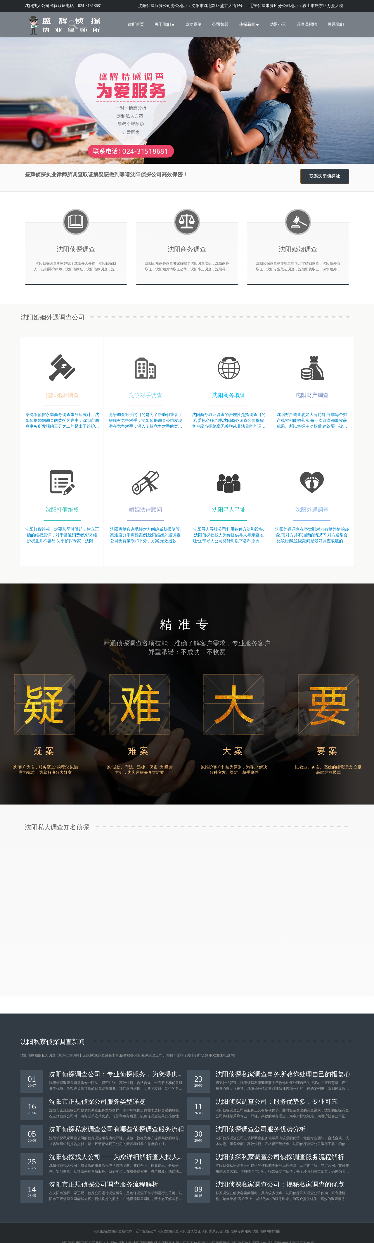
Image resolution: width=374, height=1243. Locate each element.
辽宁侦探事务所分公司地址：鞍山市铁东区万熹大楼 (296, 6)
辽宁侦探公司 (146, 1231)
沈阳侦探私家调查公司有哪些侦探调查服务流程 (116, 1128)
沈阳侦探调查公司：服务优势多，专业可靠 (277, 1100)
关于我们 (165, 24)
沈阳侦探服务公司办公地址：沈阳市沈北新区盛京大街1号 (191, 6)
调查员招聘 (307, 24)
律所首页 (136, 24)
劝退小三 (278, 24)
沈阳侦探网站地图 (266, 1231)
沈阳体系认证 (212, 1231)
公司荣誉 (220, 24)
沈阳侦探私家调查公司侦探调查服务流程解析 (280, 1156)
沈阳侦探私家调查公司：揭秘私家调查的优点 (280, 1183)
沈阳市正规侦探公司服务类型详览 (97, 1100)
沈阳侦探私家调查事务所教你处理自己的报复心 (283, 1073)
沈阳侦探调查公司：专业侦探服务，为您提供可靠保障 (116, 1073)
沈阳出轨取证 (190, 1231)
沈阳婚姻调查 (168, 1231)
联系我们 (336, 24)
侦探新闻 (249, 24)
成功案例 (193, 24)
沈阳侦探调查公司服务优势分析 (261, 1128)
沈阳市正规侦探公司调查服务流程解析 (103, 1183)
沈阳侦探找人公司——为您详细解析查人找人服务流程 (113, 1156)
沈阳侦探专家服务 (238, 1231)
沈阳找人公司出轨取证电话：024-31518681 (63, 6)
